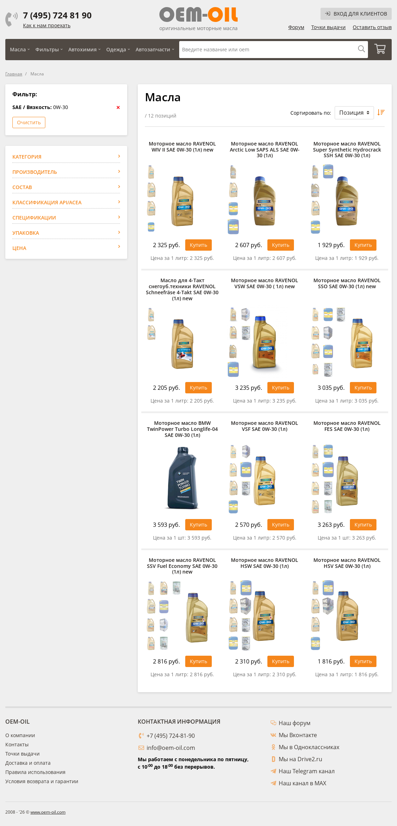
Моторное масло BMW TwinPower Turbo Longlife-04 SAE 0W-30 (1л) (182, 429)
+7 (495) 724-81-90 (171, 736)
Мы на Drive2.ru (300, 759)
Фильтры (47, 49)
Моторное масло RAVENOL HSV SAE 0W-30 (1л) (347, 563)
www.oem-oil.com (48, 812)
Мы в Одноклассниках (309, 747)
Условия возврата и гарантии (41, 781)
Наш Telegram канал (307, 771)
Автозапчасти (153, 49)
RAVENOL (30, 212)
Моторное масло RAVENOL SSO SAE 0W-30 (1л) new (347, 284)
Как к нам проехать (46, 25)
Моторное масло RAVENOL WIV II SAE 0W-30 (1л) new (182, 147)
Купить (198, 244)
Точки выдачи (328, 27)
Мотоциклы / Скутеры (44, 178)
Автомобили (33, 169)
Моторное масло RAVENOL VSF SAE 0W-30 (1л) (264, 426)
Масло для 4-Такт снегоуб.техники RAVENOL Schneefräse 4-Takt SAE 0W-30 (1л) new (182, 289)
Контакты (17, 744)
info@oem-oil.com (171, 748)
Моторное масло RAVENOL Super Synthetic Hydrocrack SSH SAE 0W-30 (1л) (347, 150)
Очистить (29, 122)
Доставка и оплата (28, 762)
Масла (18, 49)
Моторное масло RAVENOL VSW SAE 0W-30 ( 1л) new (264, 284)
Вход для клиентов (356, 13)
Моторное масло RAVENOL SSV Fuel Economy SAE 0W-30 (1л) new (182, 566)
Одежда (116, 49)
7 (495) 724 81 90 (57, 15)
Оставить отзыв (372, 27)
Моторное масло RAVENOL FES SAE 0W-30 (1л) (347, 426)
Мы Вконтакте (298, 735)
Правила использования (35, 772)
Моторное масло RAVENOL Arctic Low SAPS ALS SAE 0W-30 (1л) (265, 150)
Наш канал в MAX (302, 783)
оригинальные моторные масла (198, 28)
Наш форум (295, 723)
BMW (24, 203)
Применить (101, 335)
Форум (296, 27)
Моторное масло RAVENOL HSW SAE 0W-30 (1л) (264, 563)
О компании (20, 735)
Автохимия (82, 49)
